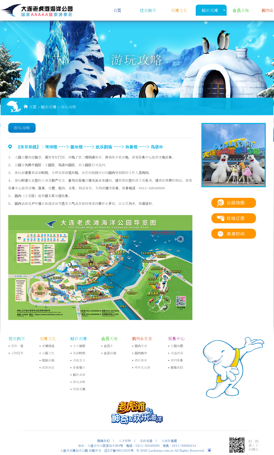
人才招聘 (125, 440)
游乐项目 (79, 367)
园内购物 (141, 353)
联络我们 (177, 367)
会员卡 (108, 345)
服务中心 (176, 338)
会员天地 (241, 10)
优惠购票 (148, 10)
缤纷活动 (48, 360)
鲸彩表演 (79, 374)
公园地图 (177, 345)
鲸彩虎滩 (210, 10)
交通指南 (177, 353)
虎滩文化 (179, 10)
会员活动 (110, 353)
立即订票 (17, 353)
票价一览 (17, 345)
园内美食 (141, 345)
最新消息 (48, 367)
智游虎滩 (79, 389)
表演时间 (79, 353)
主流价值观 (169, 440)
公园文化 (48, 353)
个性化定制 (142, 367)
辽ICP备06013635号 (118, 450)
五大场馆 (79, 345)
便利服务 (177, 360)
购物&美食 (142, 338)
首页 (117, 10)
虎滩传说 (48, 345)
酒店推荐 (141, 360)
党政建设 (146, 440)
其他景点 (79, 360)
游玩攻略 (68, 106)
